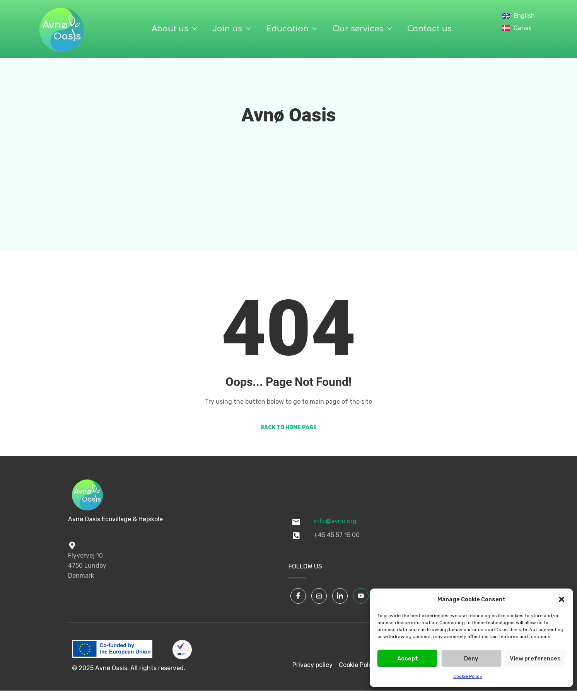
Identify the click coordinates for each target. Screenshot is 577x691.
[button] (561, 599)
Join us (231, 29)
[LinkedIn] (340, 596)
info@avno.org (335, 521)
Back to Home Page (288, 427)
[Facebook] (298, 596)
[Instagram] (319, 596)
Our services (362, 29)
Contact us (429, 28)
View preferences (535, 658)
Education (291, 29)
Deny (471, 658)
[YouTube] (361, 596)
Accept (407, 658)
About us (174, 29)
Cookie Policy (467, 676)
